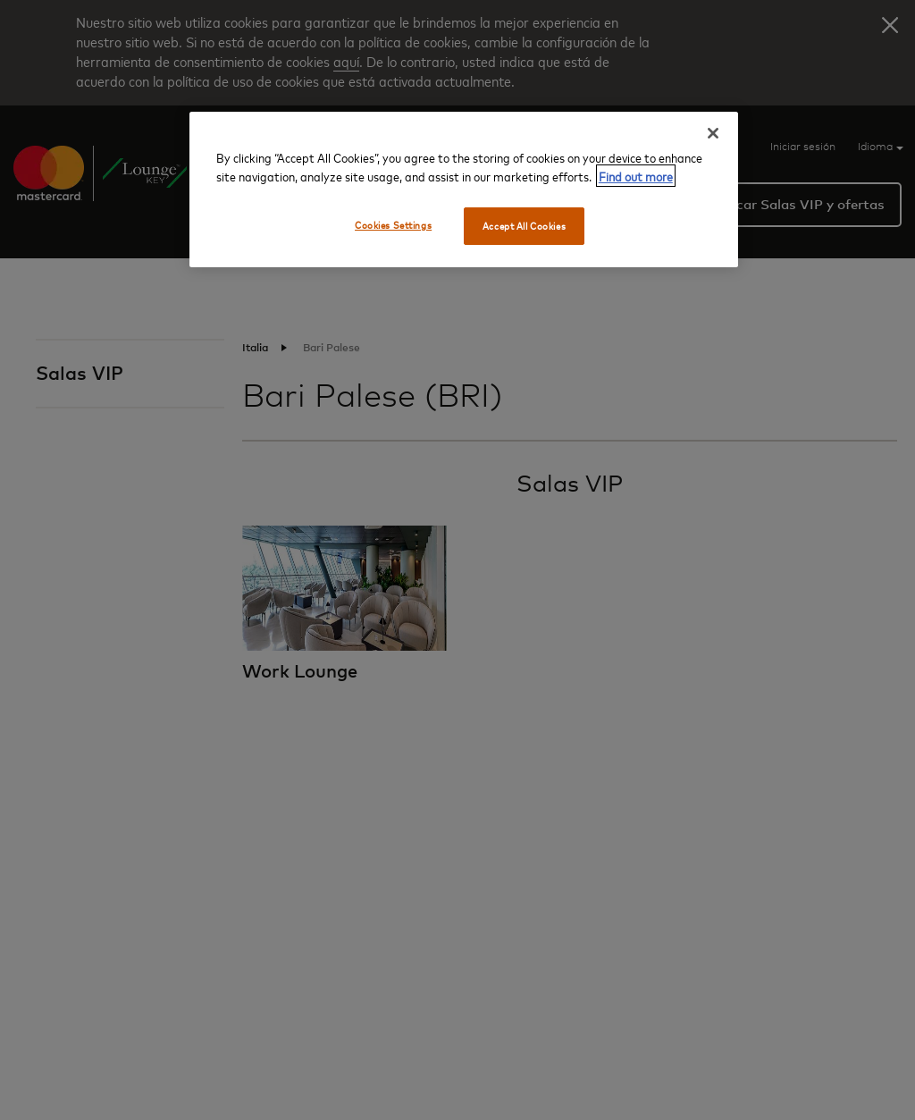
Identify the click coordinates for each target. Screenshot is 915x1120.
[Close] (713, 133)
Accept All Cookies (524, 225)
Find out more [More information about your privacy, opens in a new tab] (636, 175)
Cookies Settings (393, 225)
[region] (463, 189)
